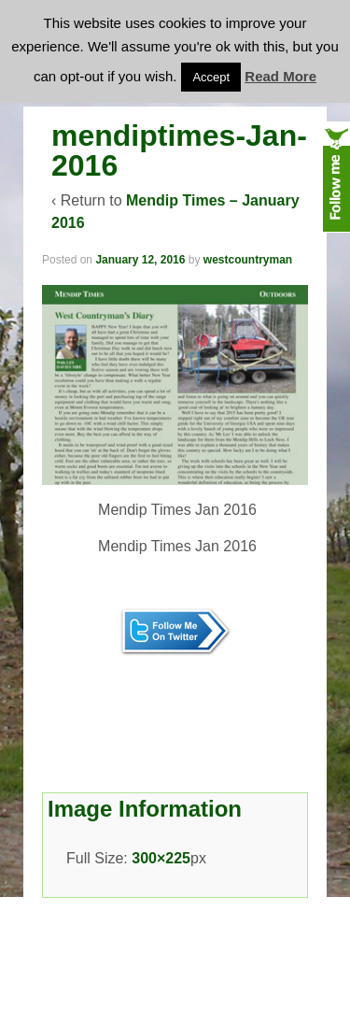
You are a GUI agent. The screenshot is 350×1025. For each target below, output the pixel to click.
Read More (280, 76)
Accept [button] (211, 77)
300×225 (161, 858)
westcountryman (247, 259)
